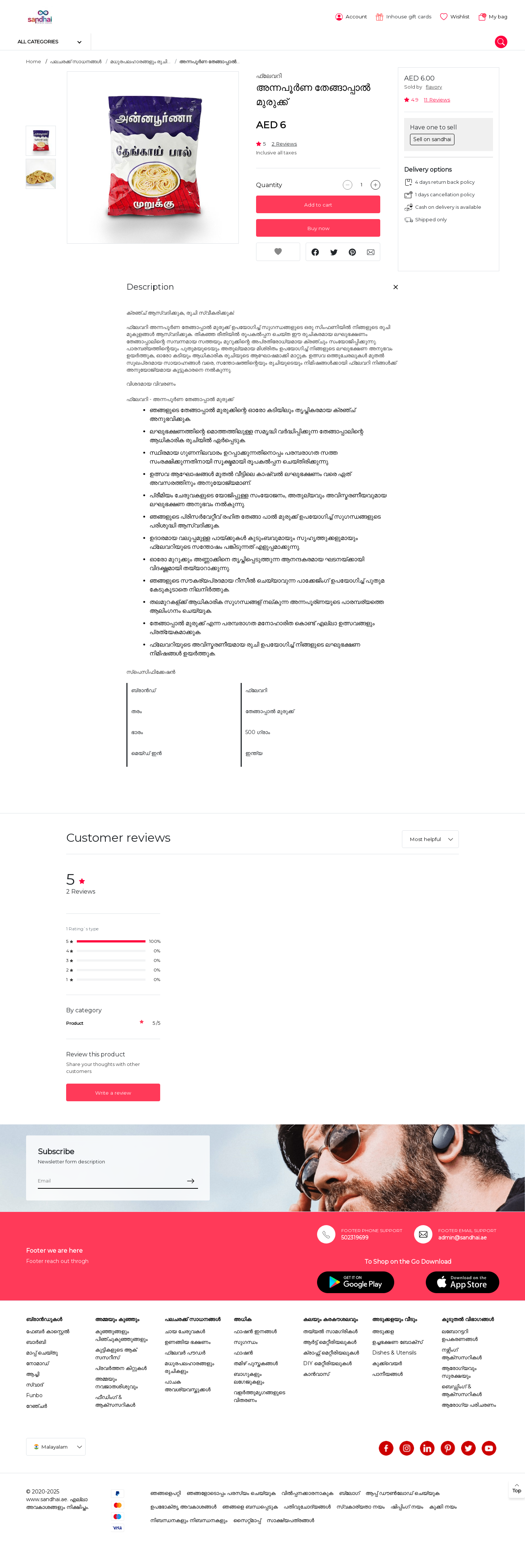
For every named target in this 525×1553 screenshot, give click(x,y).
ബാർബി (36, 1341)
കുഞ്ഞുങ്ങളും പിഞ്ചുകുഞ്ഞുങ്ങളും (121, 1334)
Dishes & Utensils (394, 1351)
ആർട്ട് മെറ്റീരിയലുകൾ (329, 1341)
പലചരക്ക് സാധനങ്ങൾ (75, 61)
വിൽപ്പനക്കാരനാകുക (307, 1492)
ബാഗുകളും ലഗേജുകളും (249, 1377)
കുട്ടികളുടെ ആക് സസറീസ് (116, 1352)
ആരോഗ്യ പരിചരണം (469, 1403)
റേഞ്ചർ (36, 1405)
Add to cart (318, 204)
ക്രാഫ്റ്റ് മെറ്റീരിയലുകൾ (331, 1351)
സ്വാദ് (34, 1383)
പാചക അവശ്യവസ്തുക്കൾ (188, 1384)
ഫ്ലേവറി (268, 75)
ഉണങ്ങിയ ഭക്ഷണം (188, 1341)
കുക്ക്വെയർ (387, 1362)
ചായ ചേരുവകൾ (185, 1330)
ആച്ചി (32, 1373)
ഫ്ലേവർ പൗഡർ (185, 1351)
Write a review (113, 1092)
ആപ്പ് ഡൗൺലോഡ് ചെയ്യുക (402, 1492)
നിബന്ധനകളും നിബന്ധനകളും (188, 1519)
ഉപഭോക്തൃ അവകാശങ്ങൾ (183, 1505)
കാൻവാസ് (316, 1373)
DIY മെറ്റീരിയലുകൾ (327, 1362)
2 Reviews (284, 143)
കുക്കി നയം (443, 1505)
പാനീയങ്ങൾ (387, 1373)
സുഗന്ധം (246, 1341)
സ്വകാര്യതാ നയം (361, 1505)
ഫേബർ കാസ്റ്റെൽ (47, 1330)
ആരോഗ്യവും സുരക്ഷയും (459, 1371)
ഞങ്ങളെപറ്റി (165, 1492)
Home (33, 61)
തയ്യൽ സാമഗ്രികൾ (330, 1330)
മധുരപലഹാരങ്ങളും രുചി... (140, 61)
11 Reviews (437, 98)
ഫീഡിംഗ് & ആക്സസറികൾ (115, 1400)
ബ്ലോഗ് (349, 1492)
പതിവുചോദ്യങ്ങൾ (307, 1505)
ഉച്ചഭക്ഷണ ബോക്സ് (397, 1341)
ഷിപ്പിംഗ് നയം (407, 1505)
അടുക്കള (383, 1330)
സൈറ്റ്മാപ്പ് (247, 1519)
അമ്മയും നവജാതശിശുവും (116, 1381)
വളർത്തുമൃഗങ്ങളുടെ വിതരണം (259, 1395)
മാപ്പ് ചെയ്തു (42, 1351)
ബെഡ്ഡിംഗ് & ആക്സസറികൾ (462, 1389)
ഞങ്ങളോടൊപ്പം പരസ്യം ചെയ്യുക (231, 1492)
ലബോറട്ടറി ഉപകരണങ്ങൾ (460, 1334)
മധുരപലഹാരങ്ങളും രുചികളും (189, 1366)
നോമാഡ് (37, 1362)
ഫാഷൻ (243, 1351)
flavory (434, 86)
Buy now (318, 227)
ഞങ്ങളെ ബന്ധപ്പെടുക (250, 1505)
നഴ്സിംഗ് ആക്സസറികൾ (462, 1352)
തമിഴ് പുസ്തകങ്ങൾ (256, 1362)
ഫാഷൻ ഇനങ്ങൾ (255, 1330)
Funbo (34, 1394)
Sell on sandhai (432, 138)
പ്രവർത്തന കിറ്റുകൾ (121, 1367)
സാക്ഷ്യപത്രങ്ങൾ (290, 1519)
